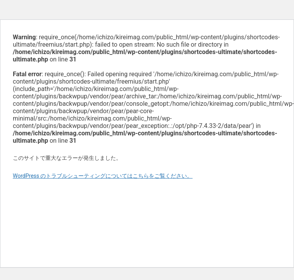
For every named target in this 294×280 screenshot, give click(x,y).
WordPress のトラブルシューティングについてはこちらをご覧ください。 (103, 176)
